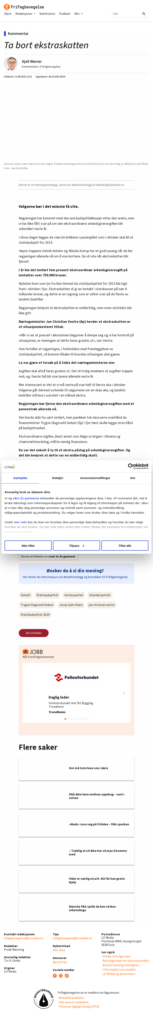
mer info (20, 522)
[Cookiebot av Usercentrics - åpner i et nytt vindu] (131, 466)
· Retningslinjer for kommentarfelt (125, 961)
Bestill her (60, 962)
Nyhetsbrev (47, 14)
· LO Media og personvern (118, 974)
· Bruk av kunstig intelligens (120, 965)
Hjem (7, 14)
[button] (124, 692)
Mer (79, 14)
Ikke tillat (28, 545)
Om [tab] (132, 477)
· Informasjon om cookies (118, 969)
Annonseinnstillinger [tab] (95, 477)
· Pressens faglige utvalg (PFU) (78, 1006)
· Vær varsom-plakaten (73, 1002)
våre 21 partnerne (26, 498)
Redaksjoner (25, 14)
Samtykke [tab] (20, 477)
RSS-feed (59, 950)
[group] (76, 693)
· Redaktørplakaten (71, 998)
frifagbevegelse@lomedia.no (23, 938)
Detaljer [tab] (57, 477)
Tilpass (76, 545)
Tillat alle (125, 545)
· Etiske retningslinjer (116, 956)
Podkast (65, 14)
